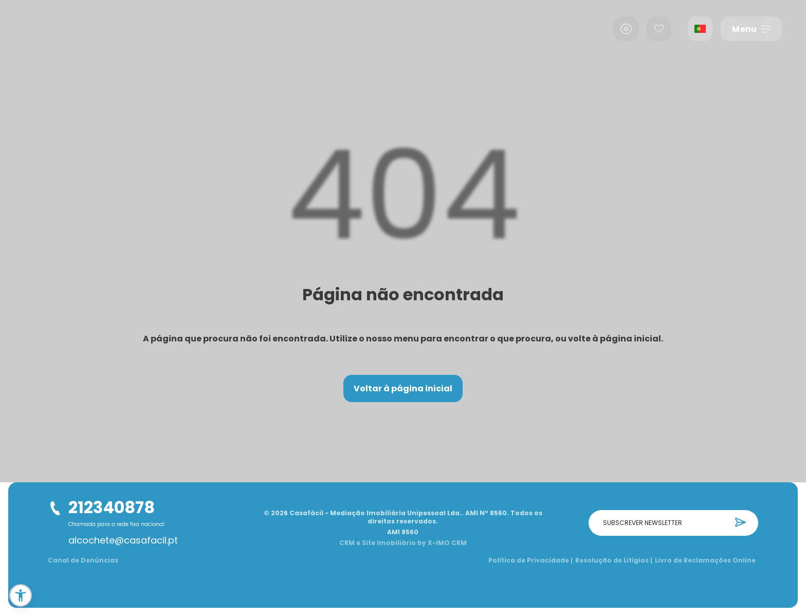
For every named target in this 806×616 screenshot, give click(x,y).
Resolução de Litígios (613, 560)
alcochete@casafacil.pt (123, 540)
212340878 (111, 507)
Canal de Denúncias (83, 560)
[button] (20, 595)
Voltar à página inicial (403, 388)
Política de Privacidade (530, 560)
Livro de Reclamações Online (705, 560)
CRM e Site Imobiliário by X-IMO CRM (403, 543)
